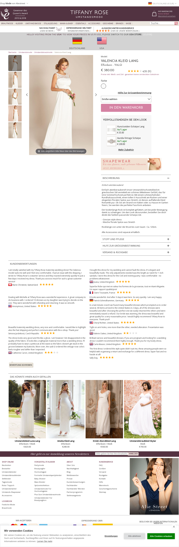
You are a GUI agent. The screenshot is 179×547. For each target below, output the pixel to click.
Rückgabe (103, 475)
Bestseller (6, 468)
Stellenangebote (74, 495)
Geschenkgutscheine (108, 488)
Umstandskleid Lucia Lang (27, 440)
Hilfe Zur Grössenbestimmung (134, 92)
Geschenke (108, 23)
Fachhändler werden (76, 488)
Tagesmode (7, 482)
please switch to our (122, 34)
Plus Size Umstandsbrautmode (47, 494)
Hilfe (101, 482)
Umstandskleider (9, 472)
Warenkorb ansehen (166, 16)
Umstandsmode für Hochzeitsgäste (42, 489)
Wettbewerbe (73, 475)
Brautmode (7, 23)
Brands (119, 23)
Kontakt (102, 478)
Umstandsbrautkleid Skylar (143, 440)
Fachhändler (72, 485)
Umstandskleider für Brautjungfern (43, 499)
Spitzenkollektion (41, 485)
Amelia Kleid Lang (65, 440)
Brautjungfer (39, 468)
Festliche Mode (8, 504)
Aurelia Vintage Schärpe (129, 138)
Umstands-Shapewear (11, 492)
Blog (68, 472)
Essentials (81, 23)
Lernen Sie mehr (44, 541)
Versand (102, 472)
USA (102, 48)
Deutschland (77, 48)
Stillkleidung (50, 23)
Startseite (12, 52)
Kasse (128, 23)
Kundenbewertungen (76, 482)
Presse (69, 478)
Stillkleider (6, 478)
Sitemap (102, 492)
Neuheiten (6, 465)
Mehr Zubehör (126, 149)
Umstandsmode (33, 23)
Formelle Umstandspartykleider (48, 475)
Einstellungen (111, 536)
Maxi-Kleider (39, 482)
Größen (102, 468)
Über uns (71, 465)
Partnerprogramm (75, 492)
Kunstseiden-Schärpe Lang (130, 126)
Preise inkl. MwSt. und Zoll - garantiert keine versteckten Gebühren (130, 74)
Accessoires (94, 23)
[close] (173, 526)
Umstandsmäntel (9, 488)
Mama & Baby (66, 23)
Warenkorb (104, 485)
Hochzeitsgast (40, 472)
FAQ (101, 465)
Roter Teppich (8, 485)
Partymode (39, 465)
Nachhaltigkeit (73, 468)
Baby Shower (40, 478)
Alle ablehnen (134, 536)
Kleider (19, 23)
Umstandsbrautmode (43, 52)
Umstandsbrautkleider (11, 475)
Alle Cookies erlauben (161, 536)
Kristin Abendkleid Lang (104, 440)
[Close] (147, 34)
